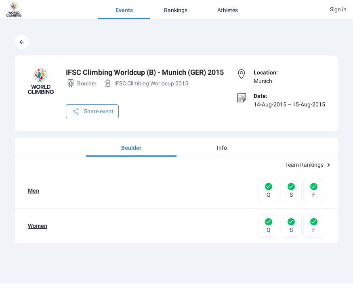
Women (37, 226)
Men (33, 190)
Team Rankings (307, 164)
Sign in (338, 9)
